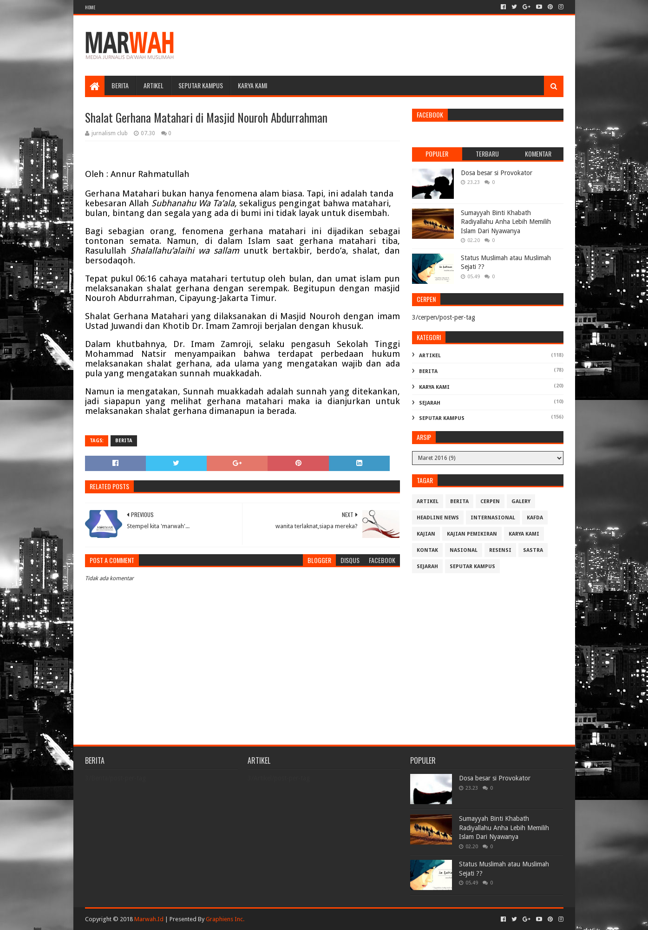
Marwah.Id (149, 919)
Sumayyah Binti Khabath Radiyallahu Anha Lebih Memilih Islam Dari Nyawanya (506, 222)
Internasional (493, 518)
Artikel (154, 85)
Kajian (426, 534)
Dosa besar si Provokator (496, 173)
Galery (520, 501)
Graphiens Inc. (225, 919)
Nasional (464, 550)
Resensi (500, 550)
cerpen (490, 501)
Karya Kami (252, 85)
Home (90, 7)
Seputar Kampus (200, 85)
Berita (120, 85)
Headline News (438, 518)
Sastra (533, 550)
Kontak (427, 550)
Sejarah (429, 403)
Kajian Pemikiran (472, 534)
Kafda (535, 518)
